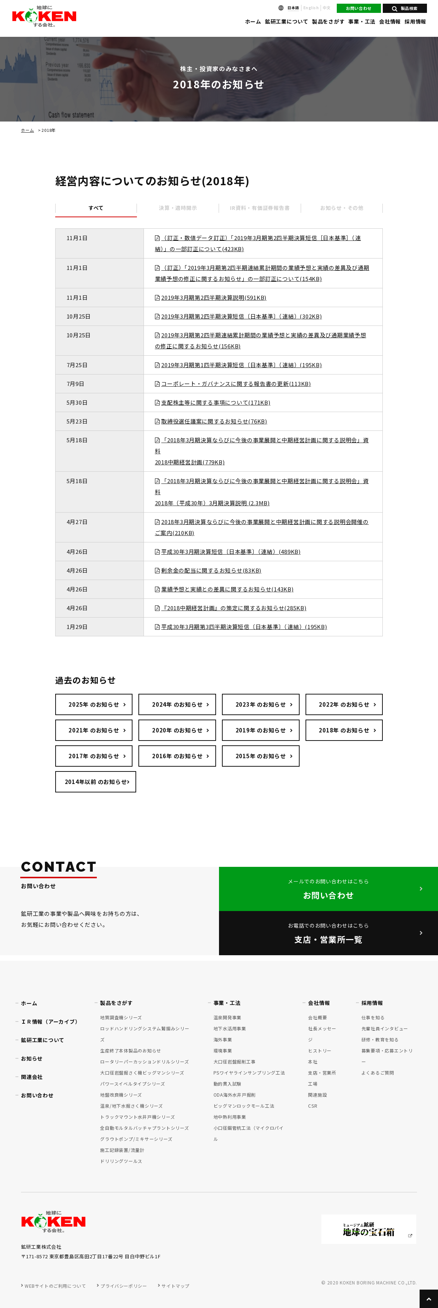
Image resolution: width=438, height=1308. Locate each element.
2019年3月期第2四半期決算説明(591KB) (213, 297)
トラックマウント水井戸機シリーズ (137, 1117)
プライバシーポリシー (123, 1286)
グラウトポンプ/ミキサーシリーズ (136, 1139)
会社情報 (390, 21)
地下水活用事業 (229, 1028)
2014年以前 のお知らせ (96, 781)
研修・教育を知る (380, 1039)
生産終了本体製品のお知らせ (130, 1050)
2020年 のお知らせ (177, 730)
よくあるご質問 (377, 1072)
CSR (312, 1106)
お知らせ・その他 (342, 207)
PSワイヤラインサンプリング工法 (249, 1072)
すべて (96, 207)
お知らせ (32, 1058)
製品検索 (405, 8)
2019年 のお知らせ (261, 730)
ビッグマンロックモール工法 (244, 1106)
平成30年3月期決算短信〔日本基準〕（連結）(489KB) (231, 551)
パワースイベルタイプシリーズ (132, 1083)
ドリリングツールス (121, 1161)
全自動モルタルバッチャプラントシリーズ (144, 1128)
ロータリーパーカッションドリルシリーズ (144, 1061)
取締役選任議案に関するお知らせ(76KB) (214, 421)
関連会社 (32, 1076)
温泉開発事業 (227, 1017)
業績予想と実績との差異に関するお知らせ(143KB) (227, 589)
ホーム (253, 21)
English (311, 7)
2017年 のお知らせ (93, 756)
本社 (313, 1061)
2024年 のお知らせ (177, 704)
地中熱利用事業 (229, 1117)
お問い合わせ (358, 8)
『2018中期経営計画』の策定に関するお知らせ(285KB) (234, 608)
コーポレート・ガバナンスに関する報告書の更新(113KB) (236, 383)
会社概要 (317, 1017)
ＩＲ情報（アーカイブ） (50, 1021)
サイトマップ (176, 1286)
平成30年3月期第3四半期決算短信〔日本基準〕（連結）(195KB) (244, 626)
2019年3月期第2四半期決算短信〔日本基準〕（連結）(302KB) (241, 316)
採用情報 (415, 21)
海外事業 (222, 1039)
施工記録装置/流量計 (122, 1150)
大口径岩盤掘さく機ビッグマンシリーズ (142, 1072)
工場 (313, 1083)
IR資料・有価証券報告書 (260, 207)
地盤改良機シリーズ (121, 1094)
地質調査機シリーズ (121, 1017)
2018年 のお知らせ (344, 730)
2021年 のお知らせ (93, 730)
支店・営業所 (322, 1072)
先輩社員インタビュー (385, 1028)
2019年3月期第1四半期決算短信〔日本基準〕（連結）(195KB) (241, 365)
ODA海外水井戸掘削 (234, 1094)
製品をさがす (328, 21)
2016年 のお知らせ (177, 756)
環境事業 (222, 1050)
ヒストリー (320, 1050)
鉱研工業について (286, 21)
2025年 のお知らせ (93, 704)
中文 (327, 7)
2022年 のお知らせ (344, 704)
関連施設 (317, 1094)
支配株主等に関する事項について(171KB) (216, 402)
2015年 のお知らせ (261, 756)
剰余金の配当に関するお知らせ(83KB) (211, 570)
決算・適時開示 (178, 207)
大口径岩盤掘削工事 (234, 1061)
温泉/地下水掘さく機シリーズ (131, 1106)
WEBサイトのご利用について (55, 1286)
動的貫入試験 (227, 1083)
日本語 (293, 7)
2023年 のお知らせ (261, 704)
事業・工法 (361, 21)
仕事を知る (373, 1017)
